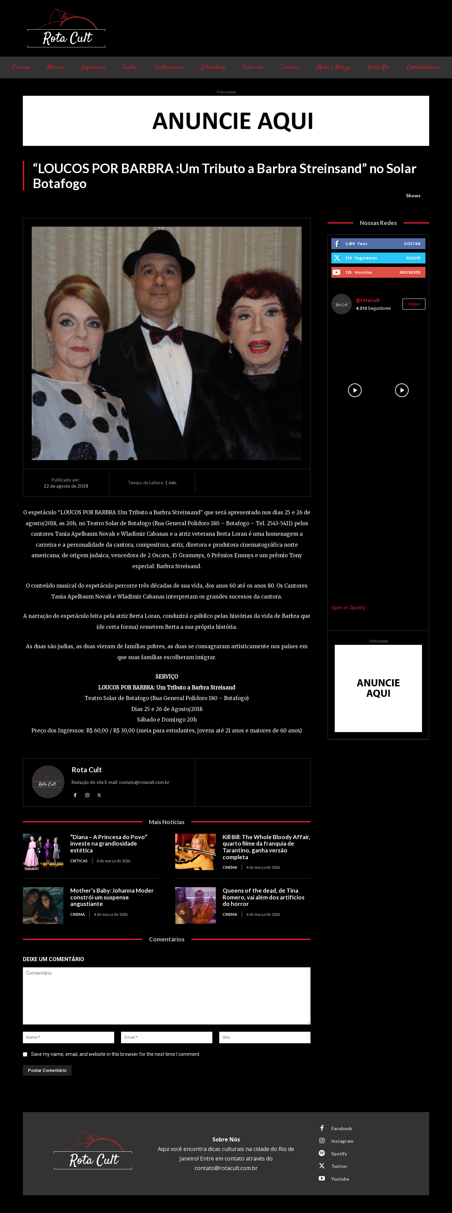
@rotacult (368, 300)
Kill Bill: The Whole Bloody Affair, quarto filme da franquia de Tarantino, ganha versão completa (266, 847)
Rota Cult (87, 769)
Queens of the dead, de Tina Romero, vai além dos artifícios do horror (263, 897)
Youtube (340, 1179)
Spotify (339, 1153)
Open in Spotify (348, 608)
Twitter (339, 1166)
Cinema (230, 867)
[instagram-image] (354, 343)
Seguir (413, 257)
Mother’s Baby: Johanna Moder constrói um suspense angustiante (112, 897)
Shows (413, 195)
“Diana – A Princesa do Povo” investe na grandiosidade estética (108, 843)
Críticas (79, 861)
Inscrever (410, 272)
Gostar (412, 243)
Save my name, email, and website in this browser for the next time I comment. (115, 1054)
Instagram (342, 1141)
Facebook (341, 1128)
